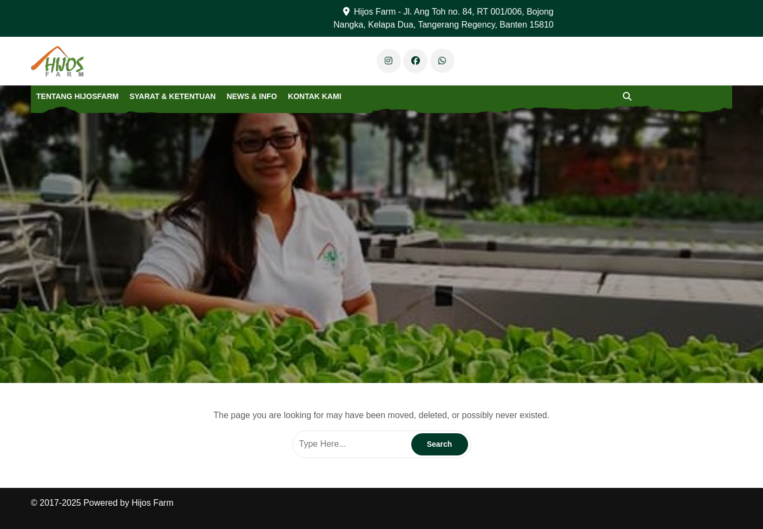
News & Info (252, 96)
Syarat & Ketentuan (172, 96)
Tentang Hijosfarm (77, 96)
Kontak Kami (314, 96)
